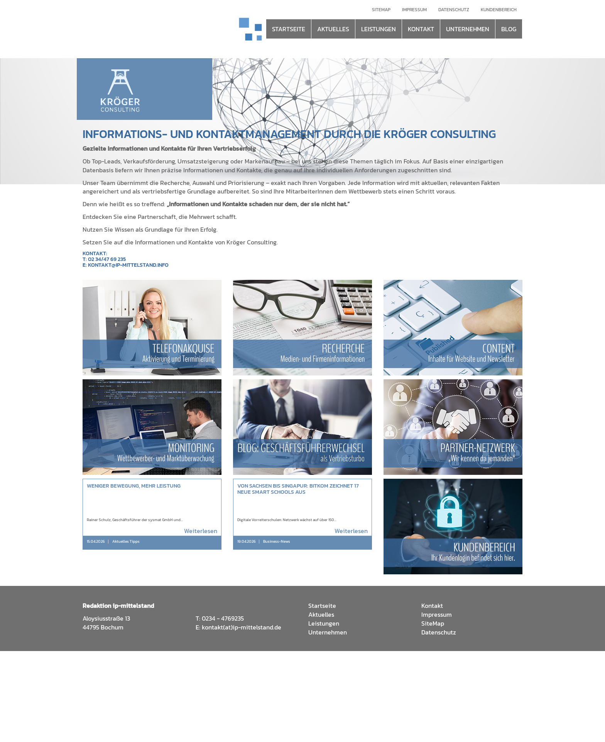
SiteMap (432, 623)
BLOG (508, 29)
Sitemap (381, 9)
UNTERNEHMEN (467, 29)
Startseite (322, 605)
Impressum (414, 9)
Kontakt (432, 605)
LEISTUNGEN (378, 29)
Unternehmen (327, 632)
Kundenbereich (499, 9)
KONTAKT (421, 29)
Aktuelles (321, 614)
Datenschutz (453, 9)
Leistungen (323, 623)
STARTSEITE (288, 29)
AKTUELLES (333, 29)
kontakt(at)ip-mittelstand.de (241, 627)
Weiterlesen (200, 531)
